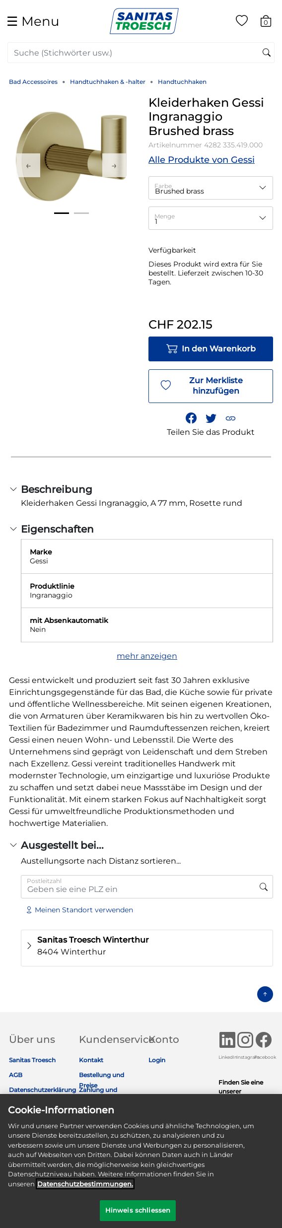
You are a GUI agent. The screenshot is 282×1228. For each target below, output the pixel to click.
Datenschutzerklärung (42, 1089)
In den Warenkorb (211, 349)
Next (114, 165)
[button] (230, 417)
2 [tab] (81, 213)
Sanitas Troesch (32, 1060)
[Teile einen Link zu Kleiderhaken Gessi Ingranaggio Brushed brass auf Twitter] (211, 417)
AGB (15, 1075)
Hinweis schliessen (137, 1215)
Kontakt (91, 1060)
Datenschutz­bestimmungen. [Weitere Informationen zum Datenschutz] (85, 1188)
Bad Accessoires (33, 81)
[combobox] (141, 52)
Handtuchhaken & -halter (107, 81)
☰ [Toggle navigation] (32, 21)
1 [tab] (61, 213)
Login (156, 1060)
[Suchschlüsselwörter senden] (267, 53)
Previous (28, 165)
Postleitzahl (44, 881)
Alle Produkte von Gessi (201, 159)
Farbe (163, 186)
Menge (164, 216)
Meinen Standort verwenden (79, 909)
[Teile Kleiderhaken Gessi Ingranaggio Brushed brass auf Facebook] (191, 417)
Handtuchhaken (182, 81)
